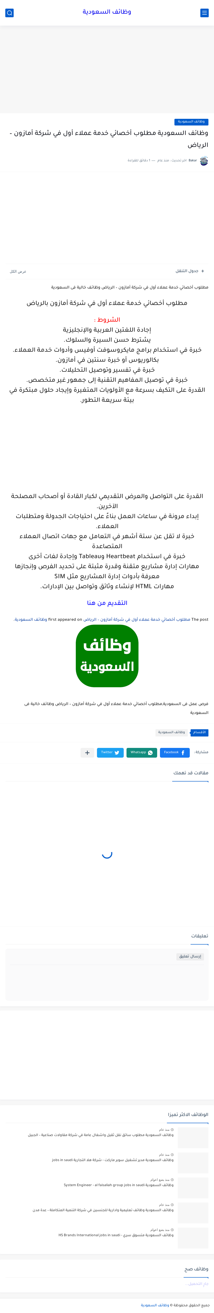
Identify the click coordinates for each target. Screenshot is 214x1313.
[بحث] (9, 13)
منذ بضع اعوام (159, 1180)
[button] (175, 753)
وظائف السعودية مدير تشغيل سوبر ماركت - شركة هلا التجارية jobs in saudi (113, 1160)
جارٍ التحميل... (196, 1284)
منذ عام (164, 1130)
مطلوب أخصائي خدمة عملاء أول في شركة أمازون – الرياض (136, 620)
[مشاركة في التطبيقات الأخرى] (87, 753)
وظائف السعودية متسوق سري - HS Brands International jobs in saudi (116, 1236)
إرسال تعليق (190, 957)
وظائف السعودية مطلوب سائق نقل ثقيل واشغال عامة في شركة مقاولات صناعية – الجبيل (101, 1135)
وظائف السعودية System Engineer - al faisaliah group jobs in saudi (119, 1186)
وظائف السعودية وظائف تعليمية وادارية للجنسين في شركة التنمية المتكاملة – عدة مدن (103, 1211)
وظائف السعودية (107, 12)
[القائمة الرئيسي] (204, 13)
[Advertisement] (107, 70)
